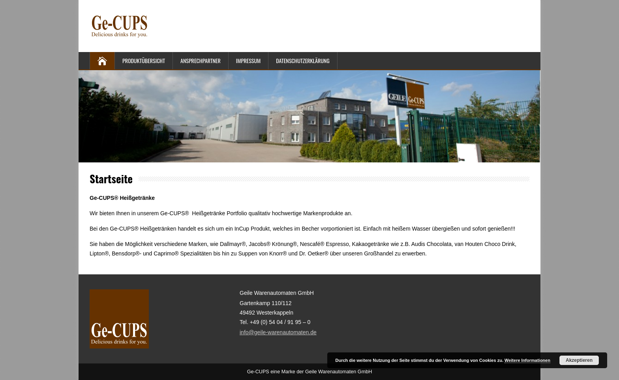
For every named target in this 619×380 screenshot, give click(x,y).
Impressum (248, 60)
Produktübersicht (143, 60)
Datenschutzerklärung (302, 60)
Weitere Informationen (527, 360)
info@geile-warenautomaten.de (278, 332)
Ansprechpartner (200, 60)
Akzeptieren (579, 360)
